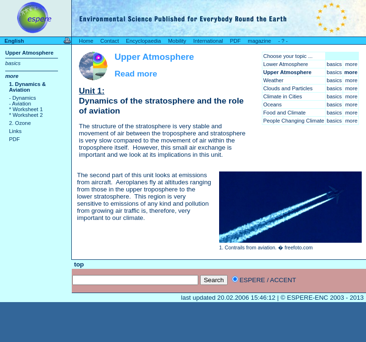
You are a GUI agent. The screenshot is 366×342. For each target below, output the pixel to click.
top (78, 264)
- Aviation (20, 103)
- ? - (283, 41)
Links (15, 131)
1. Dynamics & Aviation (27, 87)
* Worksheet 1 (26, 109)
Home (86, 41)
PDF (235, 41)
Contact (109, 41)
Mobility (177, 41)
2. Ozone (20, 123)
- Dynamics (22, 98)
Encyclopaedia (143, 41)
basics (12, 63)
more (12, 76)
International (208, 41)
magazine (259, 41)
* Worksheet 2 (26, 115)
